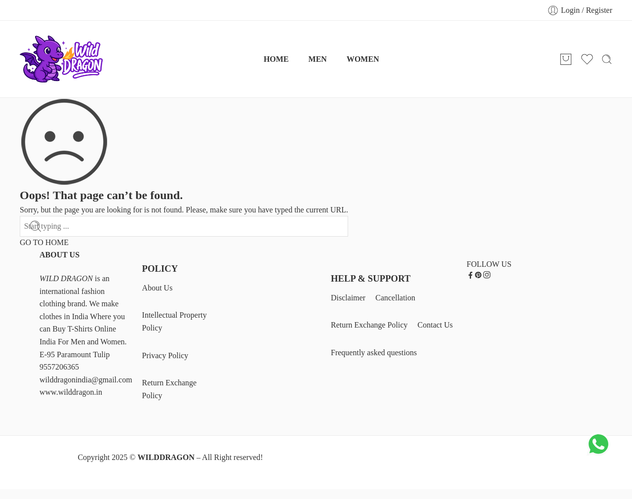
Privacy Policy (165, 355)
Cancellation (395, 297)
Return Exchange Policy (169, 389)
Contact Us (435, 325)
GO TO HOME (44, 242)
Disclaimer (348, 297)
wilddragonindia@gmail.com (86, 379)
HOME (276, 59)
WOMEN (363, 59)
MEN (318, 59)
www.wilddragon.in (71, 392)
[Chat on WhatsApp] (598, 454)
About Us (157, 288)
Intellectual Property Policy (174, 321)
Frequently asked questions (374, 352)
